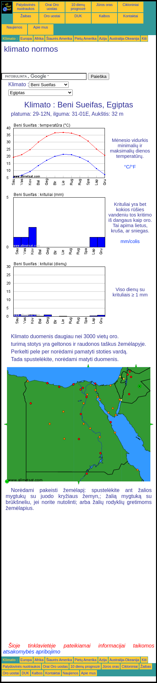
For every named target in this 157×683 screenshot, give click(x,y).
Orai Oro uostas (52, 7)
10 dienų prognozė (78, 7)
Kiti (144, 38)
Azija (103, 38)
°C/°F (130, 166)
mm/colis (130, 241)
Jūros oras (104, 5)
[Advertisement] (54, 64)
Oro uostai (52, 16)
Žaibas (26, 16)
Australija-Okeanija (124, 38)
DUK (78, 16)
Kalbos (104, 16)
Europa (26, 38)
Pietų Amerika (86, 38)
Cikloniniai (130, 5)
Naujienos (14, 27)
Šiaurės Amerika (59, 38)
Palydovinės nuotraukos (25, 7)
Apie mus (40, 27)
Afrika (39, 38)
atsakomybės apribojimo (31, 651)
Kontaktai (130, 16)
